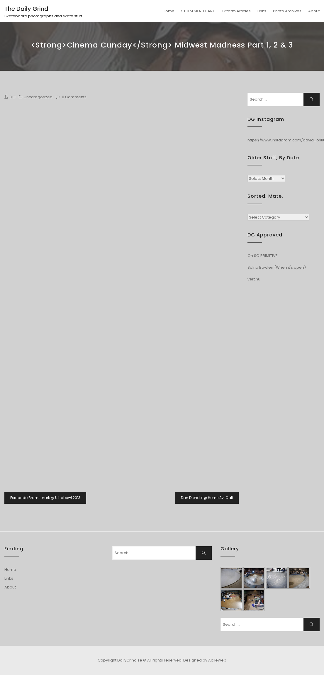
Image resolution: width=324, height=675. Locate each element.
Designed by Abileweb (204, 660)
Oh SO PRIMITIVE (262, 255)
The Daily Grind (26, 9)
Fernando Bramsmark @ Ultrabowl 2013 (45, 497)
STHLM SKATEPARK (198, 11)
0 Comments (74, 97)
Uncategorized (38, 97)
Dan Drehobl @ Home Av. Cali (207, 497)
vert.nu (253, 279)
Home (168, 11)
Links (261, 11)
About (314, 11)
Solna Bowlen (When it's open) (276, 267)
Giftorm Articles (236, 11)
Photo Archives (287, 11)
